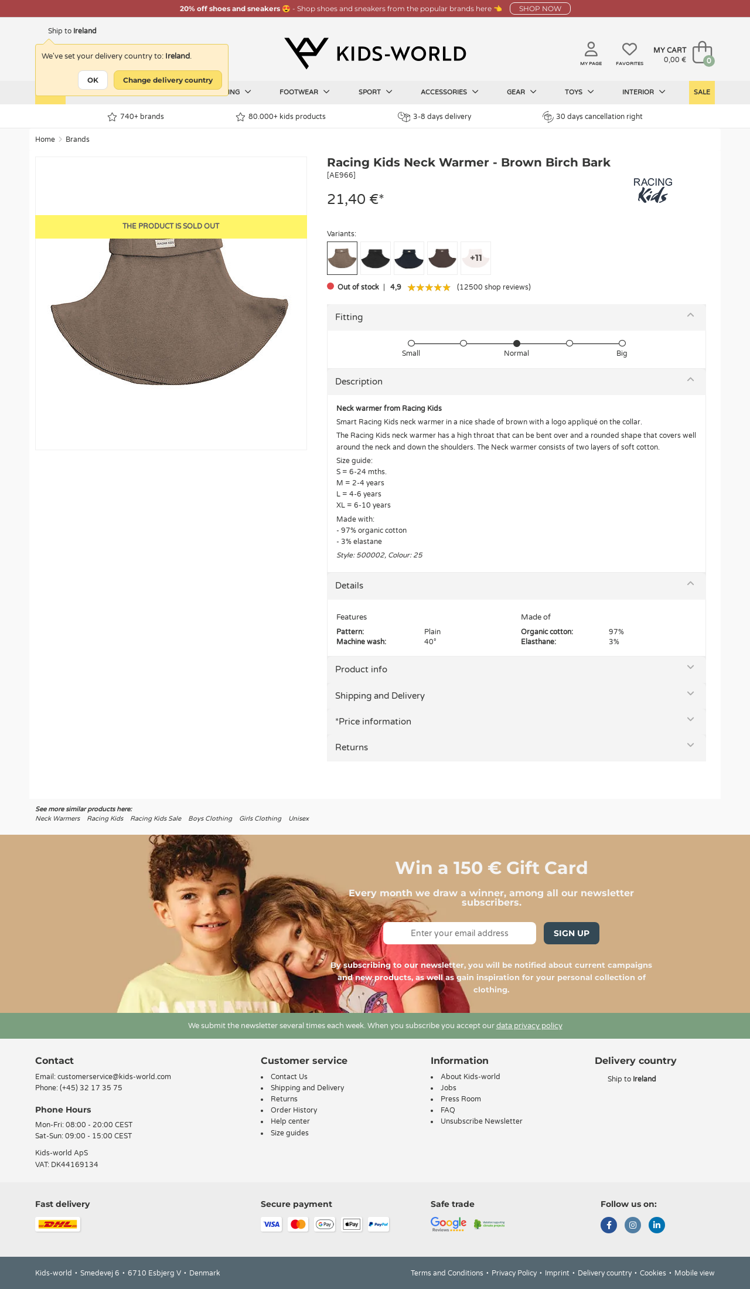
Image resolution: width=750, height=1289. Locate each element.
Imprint (557, 1273)
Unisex (298, 818)
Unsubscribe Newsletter (482, 1121)
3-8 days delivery (434, 117)
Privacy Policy (514, 1273)
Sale (702, 92)
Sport (376, 92)
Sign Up (571, 933)
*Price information (373, 721)
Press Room (461, 1099)
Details (349, 585)
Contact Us (289, 1077)
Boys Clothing (210, 818)
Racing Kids (105, 818)
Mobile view (694, 1273)
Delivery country (605, 1273)
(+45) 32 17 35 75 (91, 1088)
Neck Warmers (57, 818)
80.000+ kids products (281, 117)
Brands (78, 139)
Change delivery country (168, 80)
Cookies (653, 1273)
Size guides (290, 1133)
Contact (54, 1060)
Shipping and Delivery (380, 696)
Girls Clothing (260, 818)
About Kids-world (470, 1077)
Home (45, 139)
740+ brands (135, 117)
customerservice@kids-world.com (114, 1077)
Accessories (450, 92)
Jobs (448, 1088)
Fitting (349, 317)
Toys (579, 92)
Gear (522, 92)
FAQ (448, 1110)
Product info (361, 669)
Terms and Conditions (447, 1273)
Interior (644, 92)
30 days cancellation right (593, 117)
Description (359, 381)
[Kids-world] (375, 53)
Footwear (304, 92)
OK (92, 80)
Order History (294, 1110)
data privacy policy (529, 1025)
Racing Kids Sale (155, 818)
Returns (351, 747)
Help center (290, 1121)
